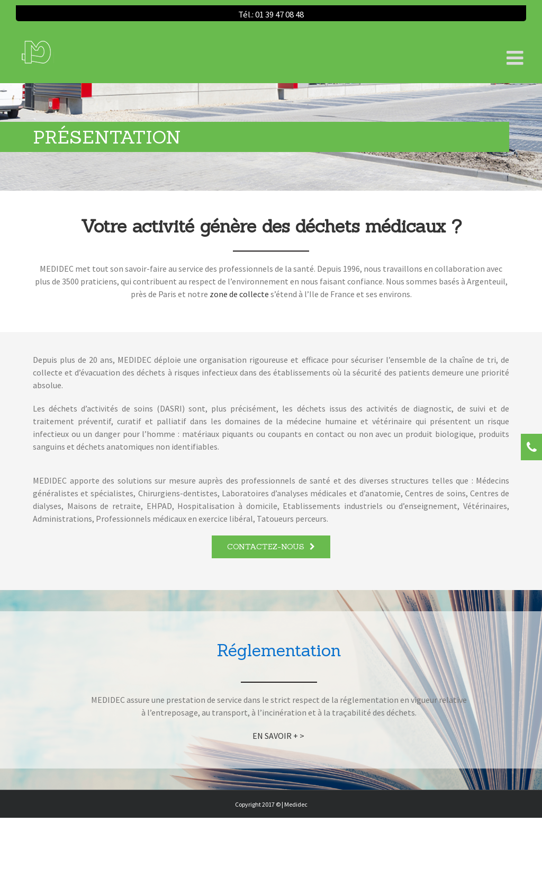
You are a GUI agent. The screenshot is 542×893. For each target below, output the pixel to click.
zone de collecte (239, 294)
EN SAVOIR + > (279, 735)
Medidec (296, 804)
